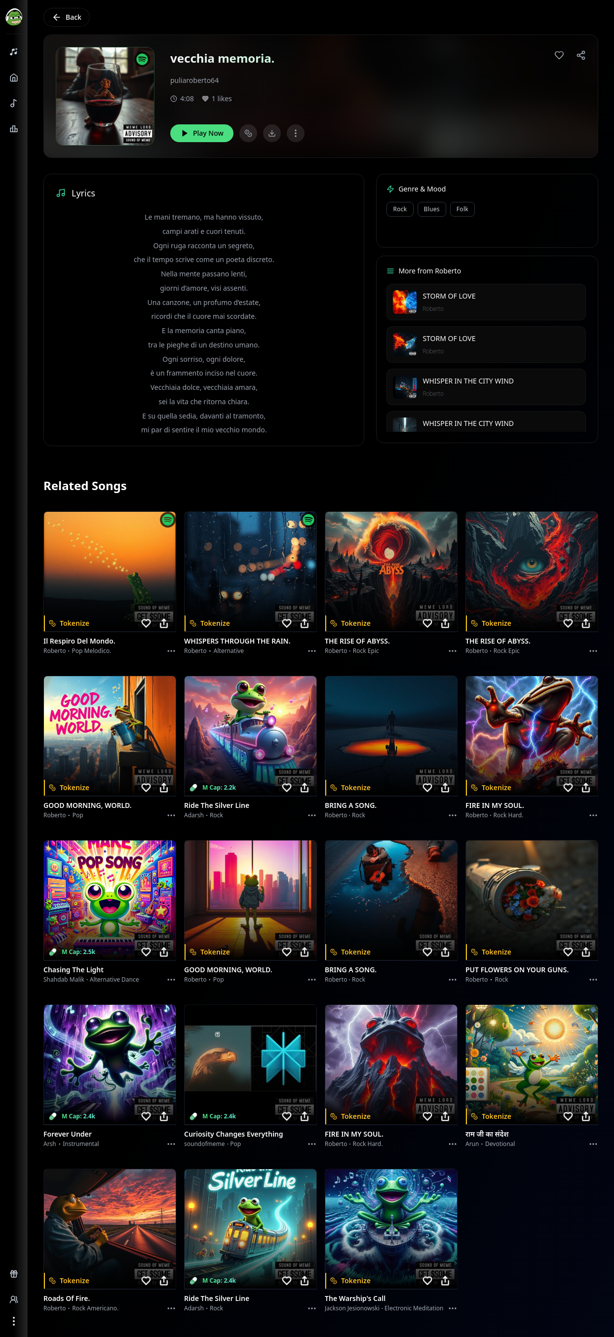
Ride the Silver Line (216, 805)
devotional (500, 1144)
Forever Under (67, 1134)
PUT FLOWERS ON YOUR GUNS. (517, 969)
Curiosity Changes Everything (233, 1134)
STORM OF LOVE (448, 296)
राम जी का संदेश (487, 1134)
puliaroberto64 (194, 80)
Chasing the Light (73, 969)
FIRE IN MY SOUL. (494, 805)
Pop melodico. (92, 651)
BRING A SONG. (351, 805)
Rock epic (366, 651)
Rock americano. (95, 1308)
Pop (78, 815)
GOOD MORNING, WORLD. (87, 805)
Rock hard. (508, 815)
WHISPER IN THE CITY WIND (468, 380)
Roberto (433, 309)
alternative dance (114, 979)
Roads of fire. (66, 1298)
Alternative (229, 651)
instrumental (81, 1144)
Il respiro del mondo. (79, 641)
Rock (400, 209)
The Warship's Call (355, 1298)
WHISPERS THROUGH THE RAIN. (237, 641)
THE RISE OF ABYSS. (357, 641)
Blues (432, 209)
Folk (462, 209)
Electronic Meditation (413, 1308)
